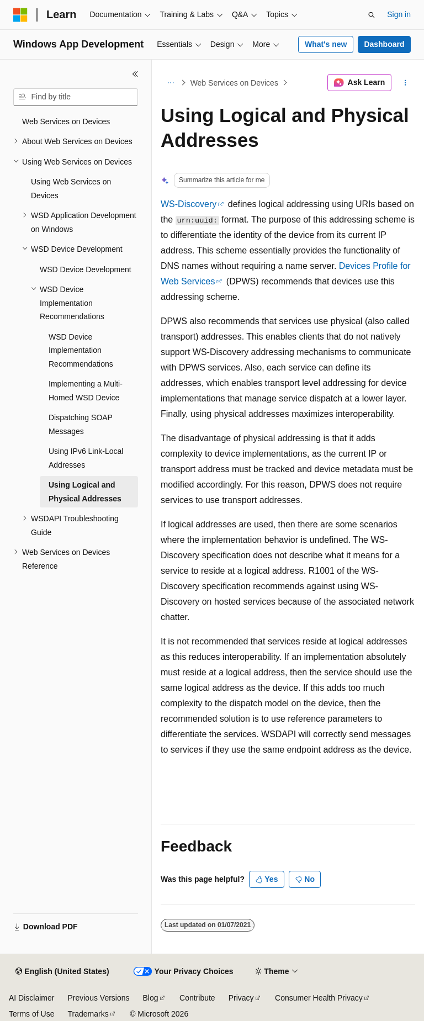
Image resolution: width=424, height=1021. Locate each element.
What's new (326, 44)
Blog (150, 997)
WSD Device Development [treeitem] (85, 269)
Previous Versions (98, 997)
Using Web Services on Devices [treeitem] (71, 188)
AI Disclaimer (31, 997)
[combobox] (75, 97)
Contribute (197, 997)
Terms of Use (31, 1013)
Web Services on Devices (234, 82)
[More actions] (405, 83)
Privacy (241, 997)
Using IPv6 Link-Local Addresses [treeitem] (86, 458)
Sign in (399, 14)
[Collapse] (135, 74)
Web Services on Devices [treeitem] (66, 121)
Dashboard (384, 44)
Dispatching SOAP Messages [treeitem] (81, 424)
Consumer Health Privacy (319, 997)
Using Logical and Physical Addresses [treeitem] (85, 491)
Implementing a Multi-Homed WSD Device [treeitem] (86, 390)
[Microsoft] (20, 15)
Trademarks (87, 1013)
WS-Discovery (188, 204)
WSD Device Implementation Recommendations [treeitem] (81, 350)
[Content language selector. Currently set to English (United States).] (62, 972)
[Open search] (372, 15)
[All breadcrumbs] (170, 83)
